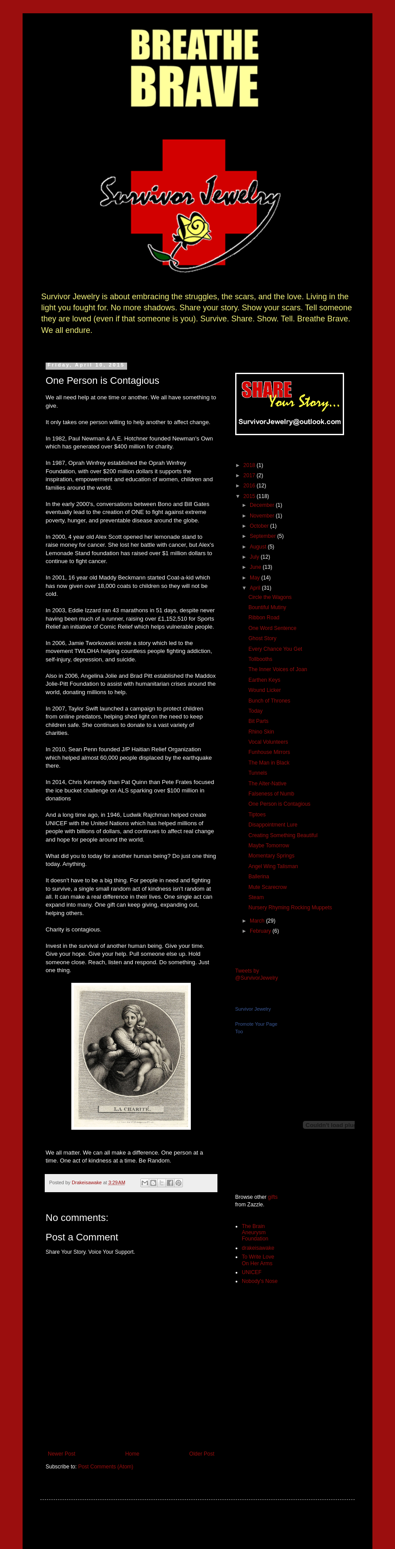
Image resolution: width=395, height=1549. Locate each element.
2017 (250, 475)
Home (132, 1454)
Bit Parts (258, 721)
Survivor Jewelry (253, 1009)
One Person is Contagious (279, 804)
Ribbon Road (263, 617)
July (255, 557)
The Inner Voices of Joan (277, 669)
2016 (250, 486)
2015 (250, 496)
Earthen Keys (264, 680)
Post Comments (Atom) (105, 1467)
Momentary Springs (271, 856)
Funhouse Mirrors (269, 752)
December (263, 505)
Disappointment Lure (273, 825)
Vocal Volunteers (268, 742)
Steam (256, 897)
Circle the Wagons (270, 597)
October (260, 526)
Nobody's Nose (260, 1281)
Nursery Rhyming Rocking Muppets (290, 907)
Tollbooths (260, 659)
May (255, 578)
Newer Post (61, 1454)
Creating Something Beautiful (283, 835)
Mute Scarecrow (267, 887)
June (256, 567)
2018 (250, 465)
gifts (273, 1197)
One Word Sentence (272, 628)
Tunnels (257, 773)
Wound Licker (264, 690)
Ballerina (258, 876)
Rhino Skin (261, 732)
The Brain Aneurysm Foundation (255, 1232)
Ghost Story (262, 638)
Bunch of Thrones (269, 701)
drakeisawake (258, 1248)
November (263, 516)
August (259, 547)
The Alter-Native (267, 783)
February (261, 931)
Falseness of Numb (271, 794)
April (256, 588)
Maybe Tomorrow (268, 845)
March (258, 921)
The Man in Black (269, 763)
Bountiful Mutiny (267, 607)
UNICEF (252, 1272)
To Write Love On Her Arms (258, 1260)
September (263, 536)
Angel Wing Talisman (273, 866)
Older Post (201, 1454)
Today (255, 711)
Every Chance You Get (275, 649)
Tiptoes (257, 814)
